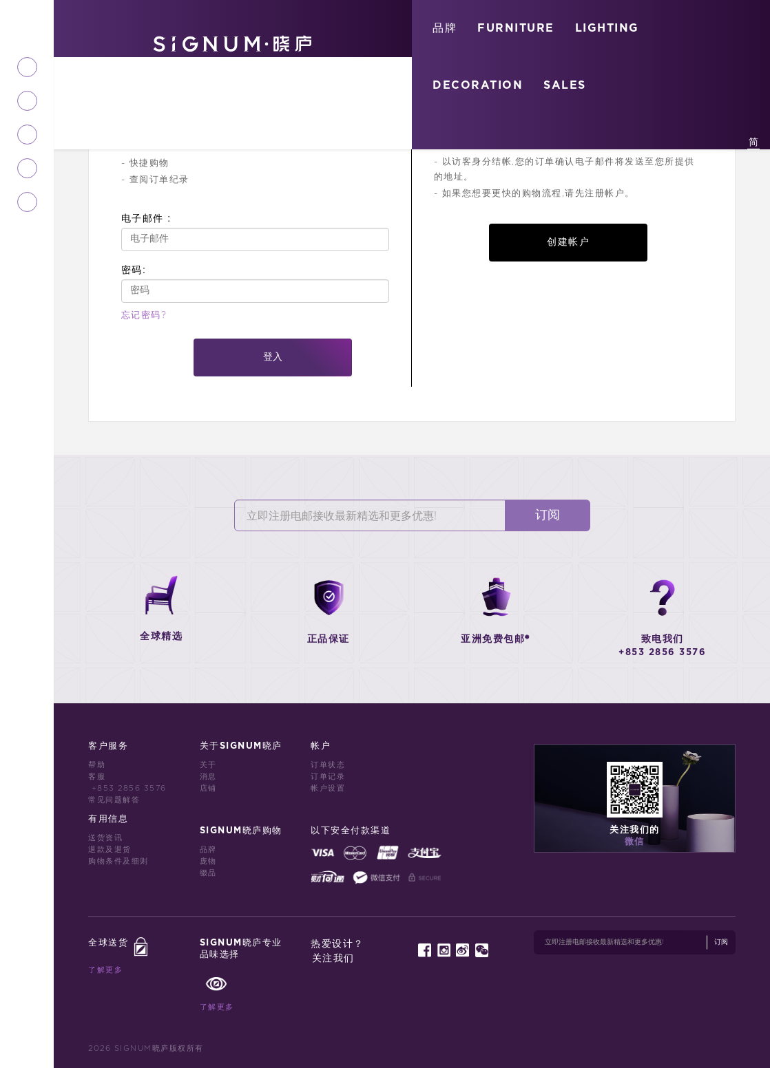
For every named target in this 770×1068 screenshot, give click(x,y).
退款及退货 (110, 849)
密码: (133, 269)
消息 (208, 776)
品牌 (445, 28)
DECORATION (478, 85)
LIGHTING (607, 28)
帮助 (96, 765)
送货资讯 (105, 838)
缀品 (208, 873)
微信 (635, 841)
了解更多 (105, 970)
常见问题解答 (114, 800)
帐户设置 (328, 788)
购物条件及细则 (118, 861)
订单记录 (328, 776)
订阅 (547, 515)
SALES (564, 85)
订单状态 (328, 765)
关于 (208, 765)
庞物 (208, 861)
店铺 (208, 788)
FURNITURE (515, 28)
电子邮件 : (146, 218)
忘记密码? (144, 315)
